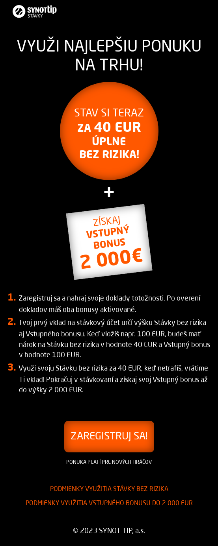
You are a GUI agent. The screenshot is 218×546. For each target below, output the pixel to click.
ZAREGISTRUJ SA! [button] (109, 437)
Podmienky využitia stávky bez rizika (109, 489)
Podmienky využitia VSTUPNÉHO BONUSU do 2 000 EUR (109, 503)
